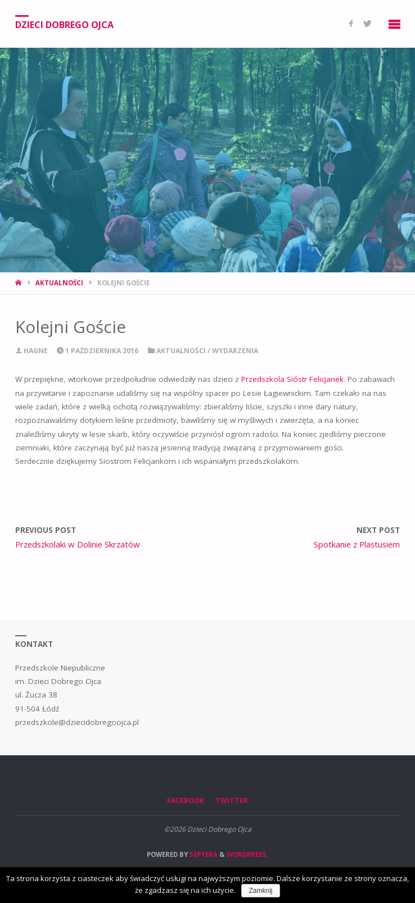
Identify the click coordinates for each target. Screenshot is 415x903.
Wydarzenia (235, 350)
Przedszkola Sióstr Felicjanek (292, 379)
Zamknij (260, 891)
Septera (203, 854)
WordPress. (247, 854)
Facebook (185, 800)
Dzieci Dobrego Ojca (64, 24)
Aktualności (59, 283)
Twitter (231, 800)
